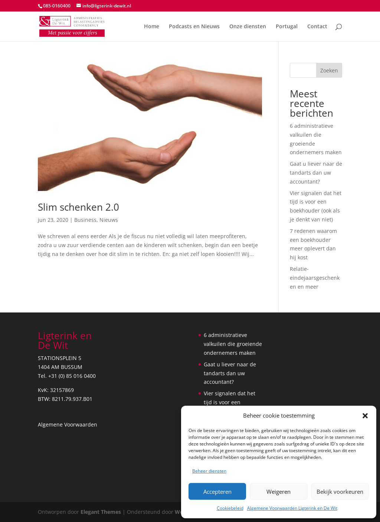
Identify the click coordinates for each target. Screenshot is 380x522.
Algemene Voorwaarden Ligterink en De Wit (292, 508)
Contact (317, 27)
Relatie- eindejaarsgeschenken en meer (315, 277)
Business (85, 219)
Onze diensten (247, 27)
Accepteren (217, 491)
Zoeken (329, 70)
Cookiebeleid (230, 508)
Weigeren (278, 491)
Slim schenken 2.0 (78, 207)
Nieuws (108, 219)
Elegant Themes (101, 511)
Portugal (287, 27)
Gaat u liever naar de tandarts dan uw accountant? (316, 172)
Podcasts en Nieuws (194, 27)
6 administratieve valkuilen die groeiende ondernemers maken (233, 343)
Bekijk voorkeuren (340, 491)
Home (151, 27)
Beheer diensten (209, 471)
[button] (365, 415)
